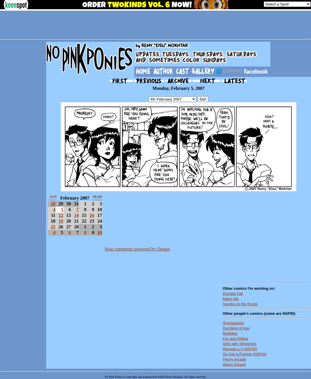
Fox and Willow (235, 338)
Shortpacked (233, 323)
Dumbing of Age (236, 328)
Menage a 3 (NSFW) (240, 349)
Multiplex (230, 333)
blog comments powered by (137, 249)
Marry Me (231, 299)
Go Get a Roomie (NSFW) (245, 354)
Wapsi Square (234, 364)
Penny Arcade (234, 359)
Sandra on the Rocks (240, 304)
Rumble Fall (233, 293)
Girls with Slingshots (240, 344)
